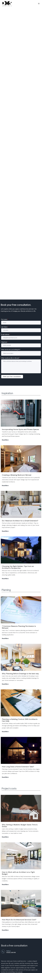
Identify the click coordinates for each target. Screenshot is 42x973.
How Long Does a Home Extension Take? (18, 767)
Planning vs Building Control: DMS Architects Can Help (19, 720)
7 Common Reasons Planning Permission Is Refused (19, 627)
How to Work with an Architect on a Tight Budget (18, 873)
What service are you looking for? (10, 349)
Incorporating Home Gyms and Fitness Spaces (20, 429)
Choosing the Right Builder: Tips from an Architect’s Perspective (18, 567)
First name (4, 319)
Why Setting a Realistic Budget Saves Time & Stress (20, 826)
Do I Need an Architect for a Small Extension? (20, 521)
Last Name (4, 327)
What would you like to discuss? (10, 358)
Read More (5, 440)
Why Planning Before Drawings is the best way (20, 673)
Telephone (4, 342)
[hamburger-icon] (38, 3)
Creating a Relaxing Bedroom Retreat (16, 475)
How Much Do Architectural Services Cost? (19, 920)
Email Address (5, 334)
